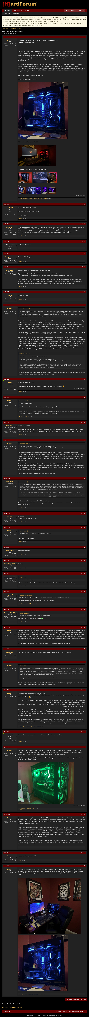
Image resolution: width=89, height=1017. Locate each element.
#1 (84, 37)
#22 (84, 648)
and (24, 416)
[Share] (82, 37)
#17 (84, 560)
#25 (84, 731)
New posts (17, 10)
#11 (84, 422)
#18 (84, 573)
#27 (84, 814)
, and (29, 726)
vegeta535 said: (23, 613)
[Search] (81, 10)
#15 (84, 527)
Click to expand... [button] (51, 496)
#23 (84, 662)
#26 (84, 747)
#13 (84, 478)
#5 (84, 253)
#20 (84, 609)
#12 (84, 440)
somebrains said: (23, 353)
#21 (84, 627)
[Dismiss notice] (85, 18)
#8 (84, 305)
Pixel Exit (34, 1015)
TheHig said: (22, 401)
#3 (84, 223)
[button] (21, 10)
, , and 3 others (28, 809)
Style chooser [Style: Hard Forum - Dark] (6, 1011)
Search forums (15, 13)
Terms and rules (66, 1011)
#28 (84, 852)
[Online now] (3, 206)
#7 (84, 292)
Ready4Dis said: (23, 308)
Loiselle (5, 33)
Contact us (58, 1011)
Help (81, 1011)
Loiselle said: (22, 482)
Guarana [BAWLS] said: (25, 595)
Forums (7, 10)
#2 (84, 204)
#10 (84, 397)
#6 (84, 266)
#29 (84, 865)
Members (27, 10)
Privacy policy (75, 1011)
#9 (84, 379)
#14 (84, 513)
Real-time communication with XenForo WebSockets (49, 1015)
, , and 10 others (33, 198)
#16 (84, 547)
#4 (84, 241)
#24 (84, 689)
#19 (84, 591)
